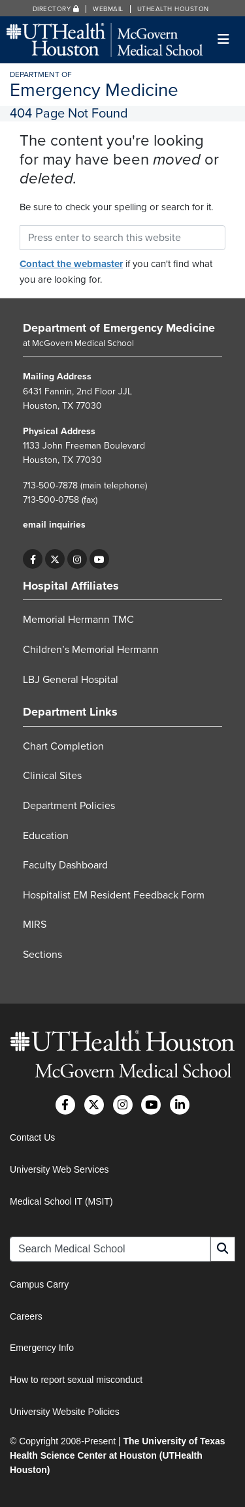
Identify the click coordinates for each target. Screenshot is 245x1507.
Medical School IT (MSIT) (61, 1201)
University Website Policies (65, 1411)
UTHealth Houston (173, 9)
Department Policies (69, 805)
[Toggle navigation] (223, 39)
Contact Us (32, 1137)
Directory (56, 9)
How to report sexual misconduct (76, 1379)
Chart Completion (63, 746)
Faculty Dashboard (65, 865)
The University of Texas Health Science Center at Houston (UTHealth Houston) (117, 1456)
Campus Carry (39, 1284)
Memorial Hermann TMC (78, 619)
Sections (42, 954)
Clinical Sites (52, 775)
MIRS (34, 924)
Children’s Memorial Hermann (91, 649)
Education (46, 835)
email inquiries (54, 524)
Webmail (108, 9)
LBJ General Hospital (70, 679)
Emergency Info (42, 1347)
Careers (26, 1316)
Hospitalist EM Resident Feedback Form (113, 895)
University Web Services (59, 1169)
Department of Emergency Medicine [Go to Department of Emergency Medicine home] (119, 328)
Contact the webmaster (71, 264)
